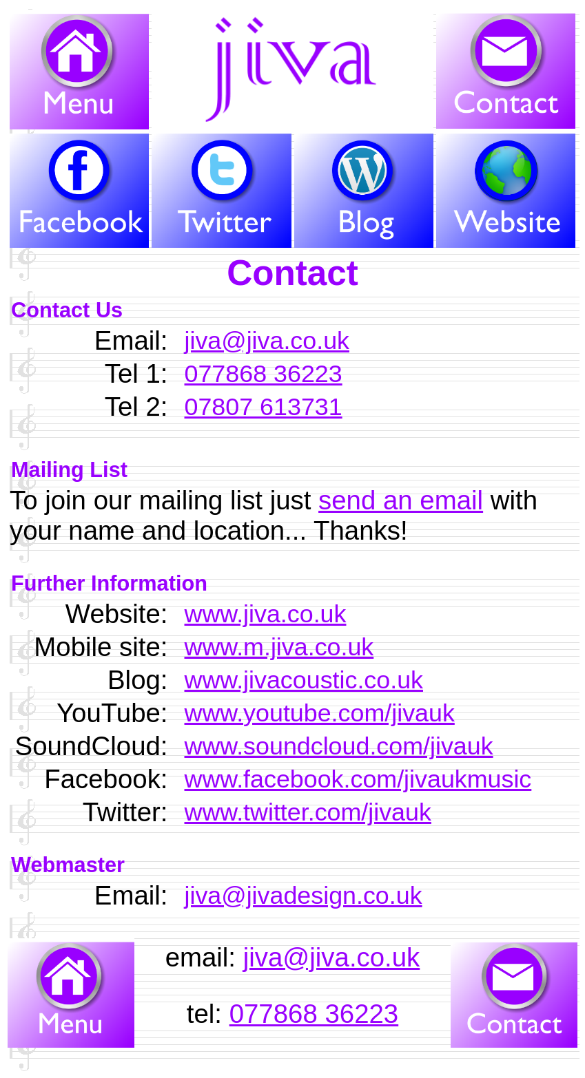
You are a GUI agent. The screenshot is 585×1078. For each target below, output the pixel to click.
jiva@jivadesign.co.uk (303, 895)
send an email (400, 500)
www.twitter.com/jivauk (308, 812)
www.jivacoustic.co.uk (304, 680)
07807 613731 (263, 407)
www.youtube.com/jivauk (320, 713)
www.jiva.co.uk (266, 614)
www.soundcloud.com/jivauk (339, 746)
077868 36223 (263, 374)
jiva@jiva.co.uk (267, 341)
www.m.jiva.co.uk (279, 647)
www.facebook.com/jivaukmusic (358, 779)
